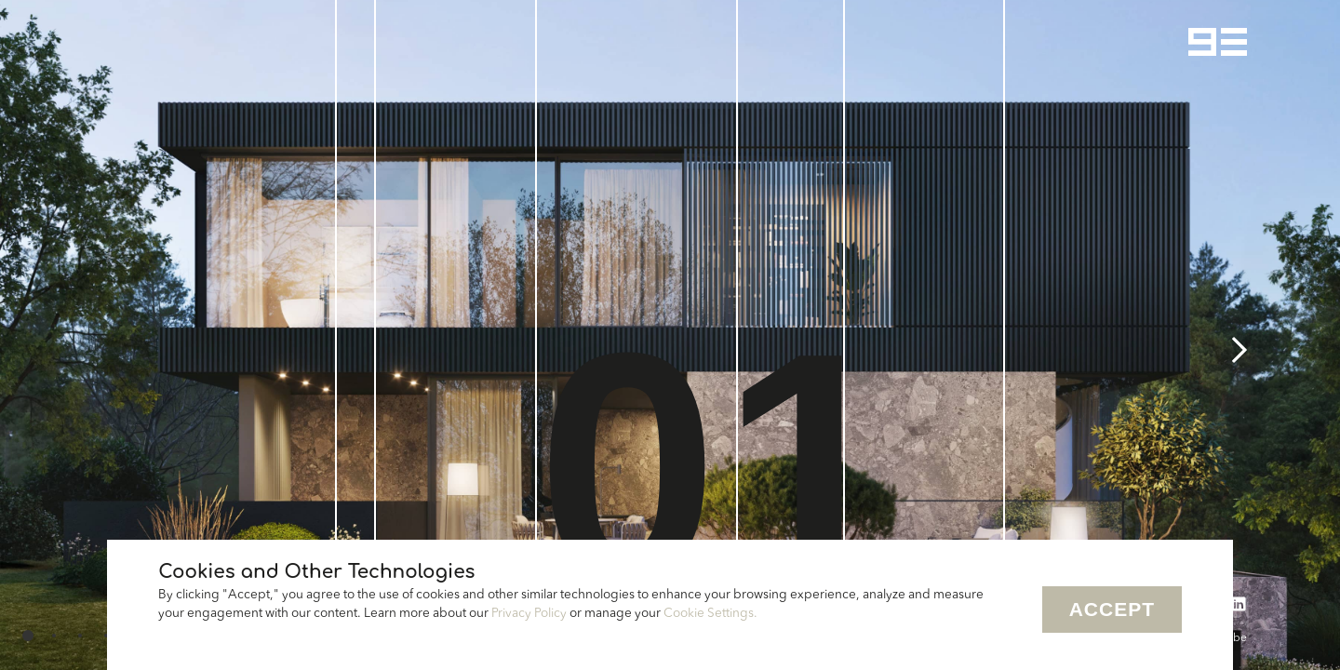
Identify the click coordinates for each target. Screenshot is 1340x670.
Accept (1112, 609)
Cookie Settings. (710, 614)
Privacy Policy (529, 614)
